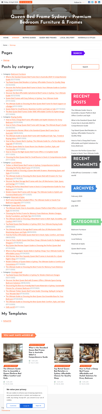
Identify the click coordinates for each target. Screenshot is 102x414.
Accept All (38, 406)
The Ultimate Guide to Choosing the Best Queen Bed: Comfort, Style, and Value (35, 302)
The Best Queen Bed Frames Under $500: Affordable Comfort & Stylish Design (35, 112)
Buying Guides (29, 38)
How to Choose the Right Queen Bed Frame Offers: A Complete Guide (32, 152)
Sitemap (15, 38)
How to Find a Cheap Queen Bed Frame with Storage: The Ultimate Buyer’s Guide (36, 125)
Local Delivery (67, 38)
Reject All (26, 406)
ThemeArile (5, 410)
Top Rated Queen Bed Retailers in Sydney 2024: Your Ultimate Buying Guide (34, 224)
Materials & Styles (86, 38)
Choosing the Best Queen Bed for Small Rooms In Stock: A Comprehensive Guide (36, 157)
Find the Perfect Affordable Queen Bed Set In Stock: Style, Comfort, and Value (35, 235)
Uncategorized (16, 272)
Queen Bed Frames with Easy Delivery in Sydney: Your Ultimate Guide (32, 98)
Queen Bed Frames (48, 38)
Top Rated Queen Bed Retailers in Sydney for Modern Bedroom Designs (33, 275)
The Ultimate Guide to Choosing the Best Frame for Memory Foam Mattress (34, 267)
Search (77, 53)
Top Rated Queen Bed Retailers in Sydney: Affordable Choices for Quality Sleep (35, 82)
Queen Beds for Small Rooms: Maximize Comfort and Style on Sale (31, 109)
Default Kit (7, 321)
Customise (12, 406)
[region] (25, 398)
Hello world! (10, 307)
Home (6, 38)
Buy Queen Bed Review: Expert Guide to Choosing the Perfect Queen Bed (33, 245)
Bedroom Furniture (18, 74)
